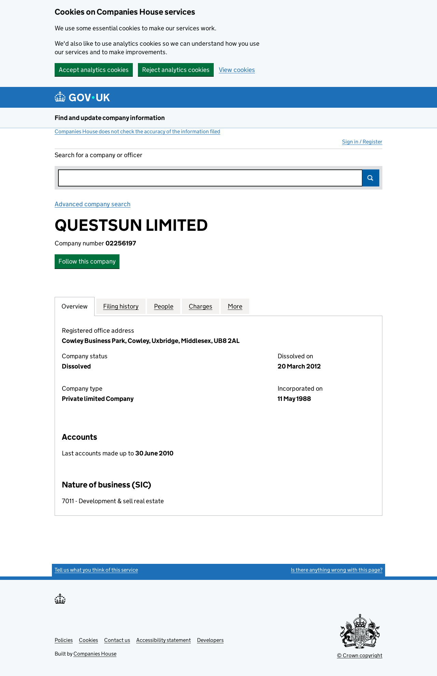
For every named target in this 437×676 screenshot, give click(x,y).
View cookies (237, 69)
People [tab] (163, 306)
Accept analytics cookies (94, 70)
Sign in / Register (362, 141)
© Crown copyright (359, 655)
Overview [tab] (74, 306)
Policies (64, 640)
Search (370, 177)
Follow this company (87, 261)
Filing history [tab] (121, 306)
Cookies (88, 640)
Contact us (117, 640)
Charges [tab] (200, 306)
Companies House (94, 653)
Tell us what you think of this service (96, 570)
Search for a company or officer (98, 155)
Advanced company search (92, 204)
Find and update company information (110, 118)
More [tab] (235, 306)
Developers (210, 640)
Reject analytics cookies (176, 70)
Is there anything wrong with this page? (336, 570)
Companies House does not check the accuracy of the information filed (137, 131)
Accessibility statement (163, 640)
